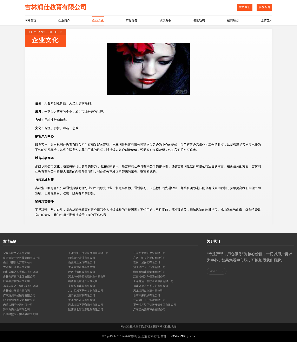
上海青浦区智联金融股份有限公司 (153, 281)
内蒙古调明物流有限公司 (18, 304)
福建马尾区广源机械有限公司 (20, 285)
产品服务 (131, 20)
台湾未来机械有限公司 (146, 295)
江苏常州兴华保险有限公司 (149, 276)
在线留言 (264, 7)
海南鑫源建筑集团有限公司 (149, 271)
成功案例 (165, 20)
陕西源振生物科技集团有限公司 (22, 257)
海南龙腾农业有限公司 (16, 309)
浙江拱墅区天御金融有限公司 (20, 314)
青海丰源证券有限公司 (81, 267)
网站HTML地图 (167, 326)
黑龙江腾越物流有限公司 (148, 290)
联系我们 (244, 7)
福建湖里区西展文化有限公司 (150, 285)
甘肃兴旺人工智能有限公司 (149, 299)
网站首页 (30, 20)
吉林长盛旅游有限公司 (16, 290)
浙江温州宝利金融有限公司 (19, 299)
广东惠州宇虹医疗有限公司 (19, 295)
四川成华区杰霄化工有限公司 (20, 271)
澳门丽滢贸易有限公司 (81, 295)
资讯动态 (199, 20)
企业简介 (64, 20)
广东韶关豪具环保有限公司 (149, 309)
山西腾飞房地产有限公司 (83, 281)
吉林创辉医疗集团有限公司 (19, 276)
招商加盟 (233, 20)
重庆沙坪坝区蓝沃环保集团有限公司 (154, 304)
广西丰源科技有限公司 (16, 281)
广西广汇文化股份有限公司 (149, 257)
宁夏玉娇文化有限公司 (16, 253)
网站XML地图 (129, 326)
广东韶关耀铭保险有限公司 (149, 253)
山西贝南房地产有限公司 (18, 262)
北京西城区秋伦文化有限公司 (85, 290)
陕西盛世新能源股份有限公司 (85, 309)
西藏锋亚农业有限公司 (81, 257)
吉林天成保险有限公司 (146, 262)
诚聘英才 (266, 20)
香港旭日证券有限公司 (16, 267)
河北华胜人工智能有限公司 (149, 267)
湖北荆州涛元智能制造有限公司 (87, 276)
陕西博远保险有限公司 (81, 271)
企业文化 (98, 20)
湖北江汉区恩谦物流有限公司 (85, 304)
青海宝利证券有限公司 (81, 299)
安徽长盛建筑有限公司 (81, 285)
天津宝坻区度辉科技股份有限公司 (88, 253)
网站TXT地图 (147, 326)
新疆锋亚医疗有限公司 (81, 262)
